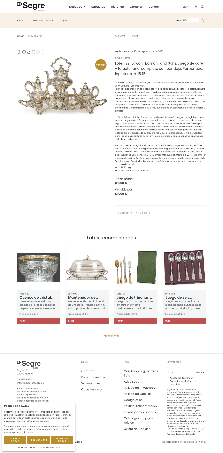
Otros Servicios (92, 389)
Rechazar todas (62, 440)
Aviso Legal (132, 382)
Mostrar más (111, 335)
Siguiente (137, 36)
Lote (178, 20)
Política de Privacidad (50, 447)
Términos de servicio (176, 434)
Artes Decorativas (42, 20)
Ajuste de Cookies (137, 429)
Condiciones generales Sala (141, 373)
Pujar (23, 320)
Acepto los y (183, 381)
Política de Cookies (26, 447)
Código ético (133, 400)
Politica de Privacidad (139, 388)
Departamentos (93, 377)
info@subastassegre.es (30, 383)
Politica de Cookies (138, 394)
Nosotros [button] (76, 7)
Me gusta (143, 213)
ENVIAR (200, 372)
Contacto (88, 371)
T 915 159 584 (24, 379)
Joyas (63, 20)
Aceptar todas (15, 440)
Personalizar (38, 439)
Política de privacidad (186, 431)
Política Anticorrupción (140, 406)
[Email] (180, 372)
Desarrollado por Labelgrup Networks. (184, 442)
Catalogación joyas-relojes (139, 420)
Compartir (124, 213)
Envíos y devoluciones (140, 412)
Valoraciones (91, 383)
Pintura (21, 20)
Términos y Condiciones (181, 380)
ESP (185, 7)
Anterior (120, 36)
